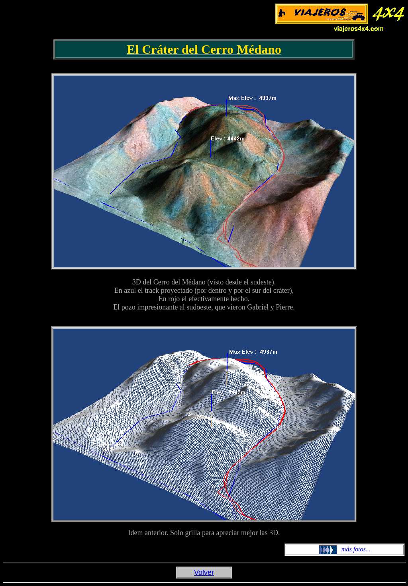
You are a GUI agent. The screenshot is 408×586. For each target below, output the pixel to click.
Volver (204, 572)
